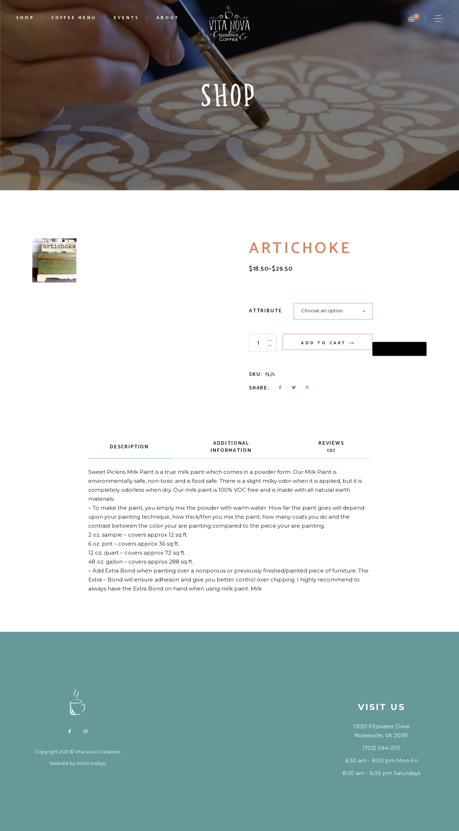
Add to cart (323, 343)
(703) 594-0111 (381, 747)
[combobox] (333, 311)
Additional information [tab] (230, 447)
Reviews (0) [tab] (331, 447)
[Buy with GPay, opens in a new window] (399, 349)
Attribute (265, 311)
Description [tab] (129, 447)
